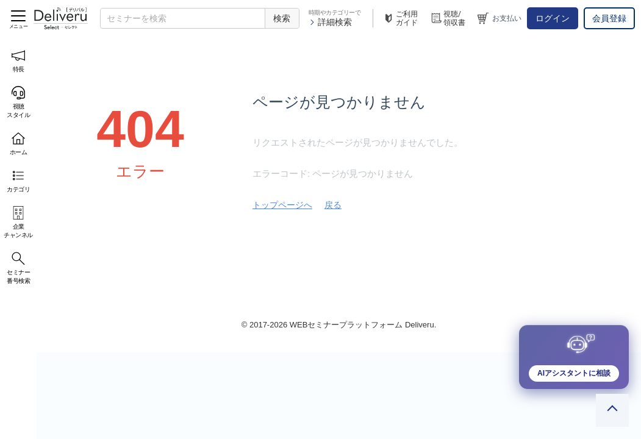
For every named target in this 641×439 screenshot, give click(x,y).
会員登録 (609, 18)
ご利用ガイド (400, 18)
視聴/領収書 (447, 18)
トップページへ (282, 205)
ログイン (552, 18)
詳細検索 (330, 22)
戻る (333, 205)
